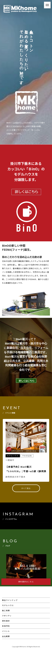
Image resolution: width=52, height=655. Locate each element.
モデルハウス (8, 605)
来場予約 (6, 626)
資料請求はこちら (26, 581)
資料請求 (6, 621)
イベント (6, 631)
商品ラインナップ (10, 600)
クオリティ (7, 615)
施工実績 (6, 610)
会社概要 (6, 636)
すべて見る (26, 488)
